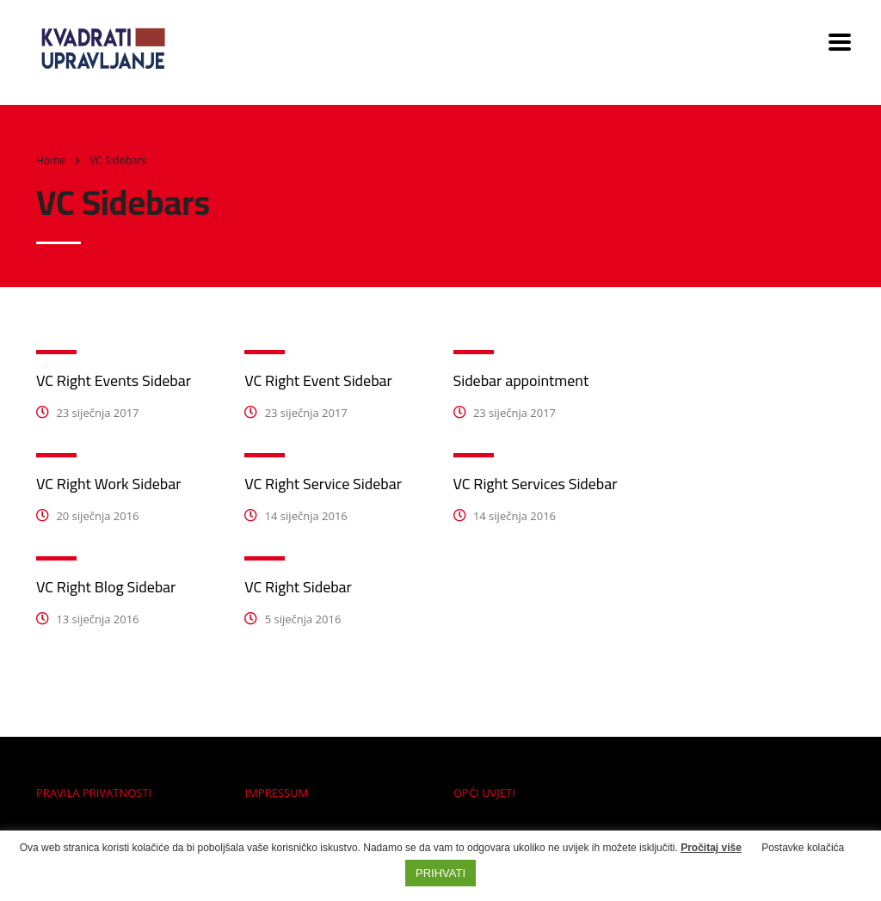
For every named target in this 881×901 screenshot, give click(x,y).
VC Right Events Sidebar (113, 380)
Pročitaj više (711, 848)
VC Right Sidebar (298, 587)
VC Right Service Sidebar (323, 483)
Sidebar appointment (521, 380)
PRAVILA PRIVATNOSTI (93, 792)
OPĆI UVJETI (484, 792)
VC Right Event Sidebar (318, 380)
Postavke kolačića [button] (802, 848)
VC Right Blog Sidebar (106, 587)
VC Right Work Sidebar (108, 483)
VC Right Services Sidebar (535, 483)
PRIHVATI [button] (440, 873)
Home (50, 160)
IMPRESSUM (277, 792)
